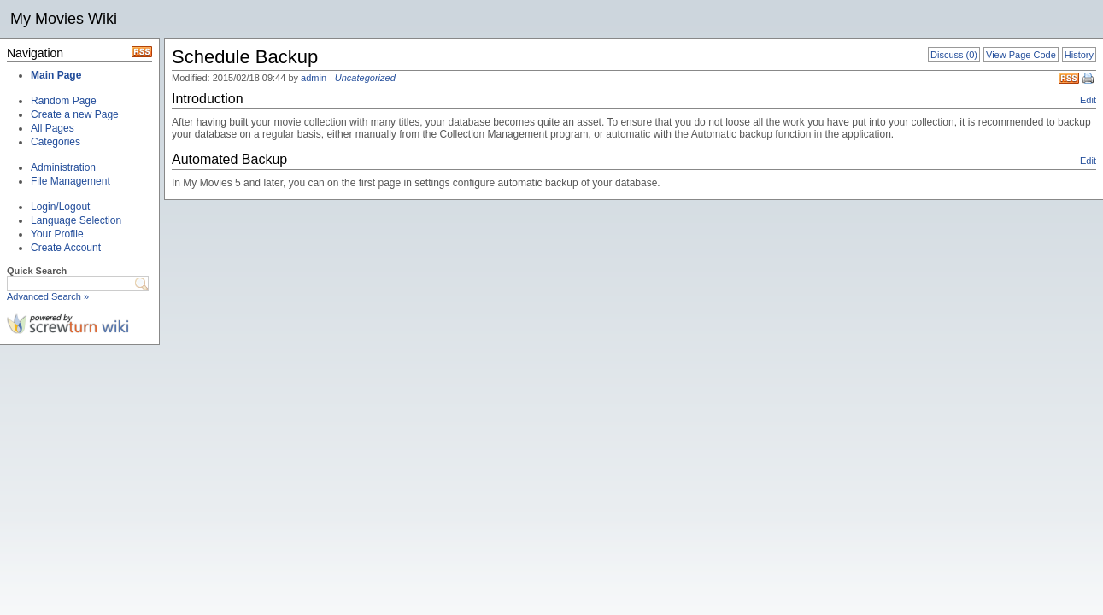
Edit (1088, 100)
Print (1089, 79)
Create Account (66, 248)
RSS (1069, 78)
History (1079, 55)
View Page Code (1021, 55)
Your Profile (57, 234)
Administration (63, 167)
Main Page (56, 75)
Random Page (64, 101)
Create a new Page (75, 114)
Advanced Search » (48, 296)
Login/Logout (60, 207)
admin (313, 78)
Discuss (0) (953, 55)
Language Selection (76, 220)
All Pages (52, 128)
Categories (55, 142)
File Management (70, 181)
